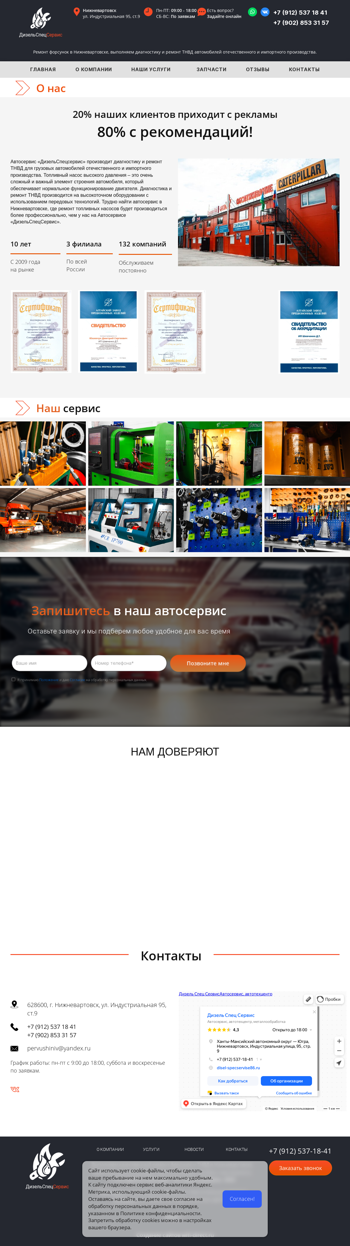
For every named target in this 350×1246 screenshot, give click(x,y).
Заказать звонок (300, 1168)
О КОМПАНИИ (110, 1149)
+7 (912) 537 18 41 (300, 12)
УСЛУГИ (151, 1149)
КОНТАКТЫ (237, 1149)
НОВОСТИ (194, 1149)
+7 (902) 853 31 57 (301, 22)
